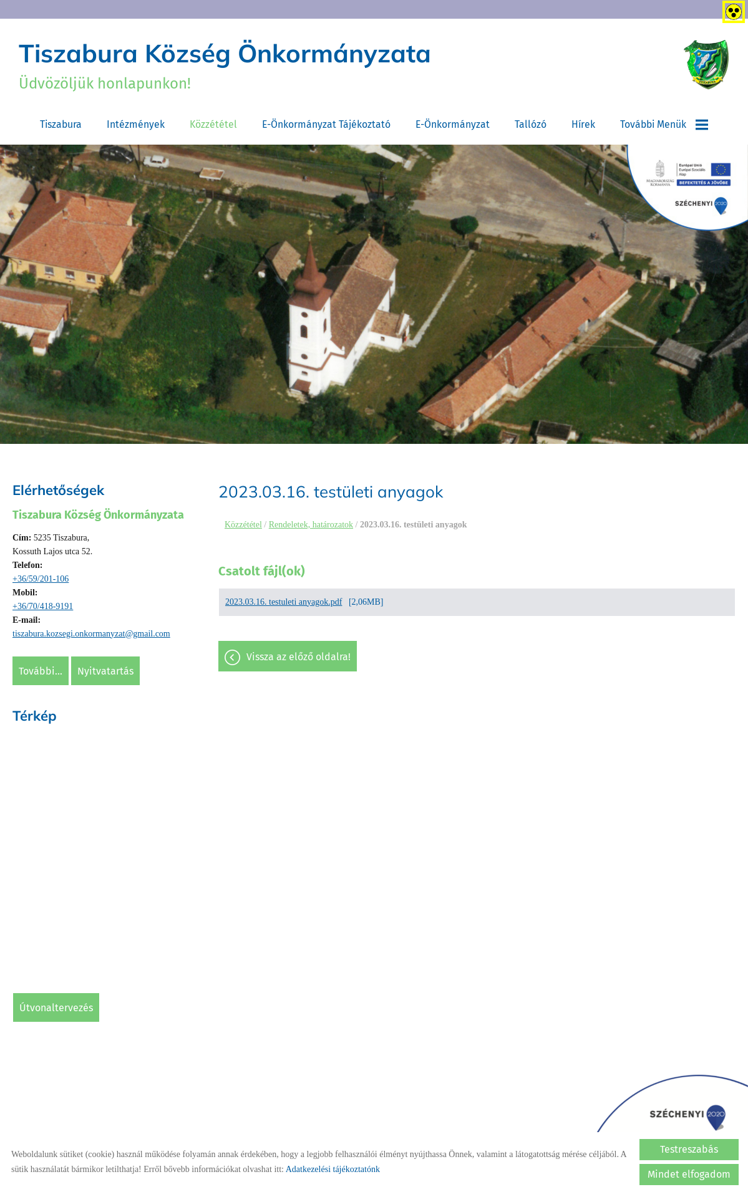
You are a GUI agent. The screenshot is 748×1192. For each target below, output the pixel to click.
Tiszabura (61, 124)
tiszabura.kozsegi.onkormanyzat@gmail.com (91, 633)
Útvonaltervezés (56, 1008)
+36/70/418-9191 (42, 606)
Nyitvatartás (105, 671)
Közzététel (213, 124)
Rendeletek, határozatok (311, 524)
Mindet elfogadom (689, 1174)
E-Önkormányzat (452, 124)
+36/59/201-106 (40, 579)
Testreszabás (689, 1149)
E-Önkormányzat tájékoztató (326, 124)
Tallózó (530, 124)
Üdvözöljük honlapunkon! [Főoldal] (225, 64)
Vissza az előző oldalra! (298, 657)
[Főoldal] (706, 65)
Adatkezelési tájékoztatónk (333, 1169)
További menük (664, 124)
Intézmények (136, 124)
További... (40, 671)
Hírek (583, 124)
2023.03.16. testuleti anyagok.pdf (283, 602)
